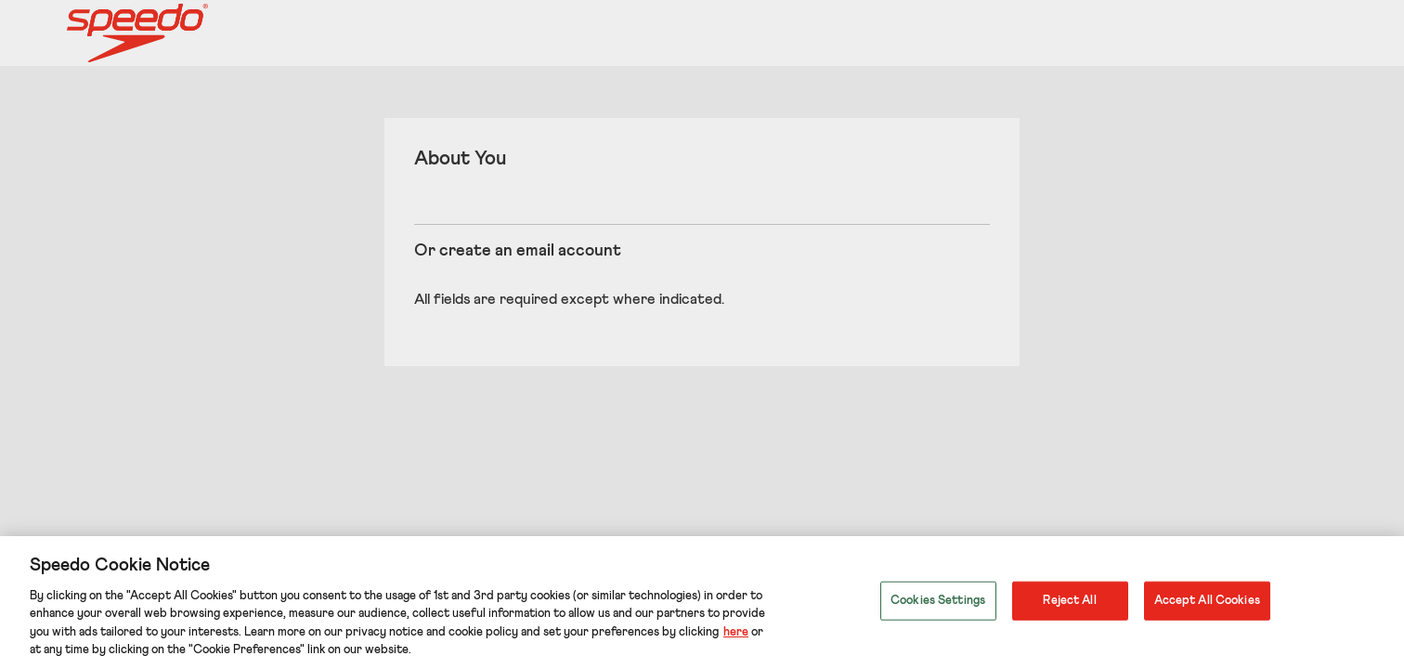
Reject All (1069, 601)
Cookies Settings (937, 601)
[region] (702, 602)
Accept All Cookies (1207, 601)
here (735, 632)
